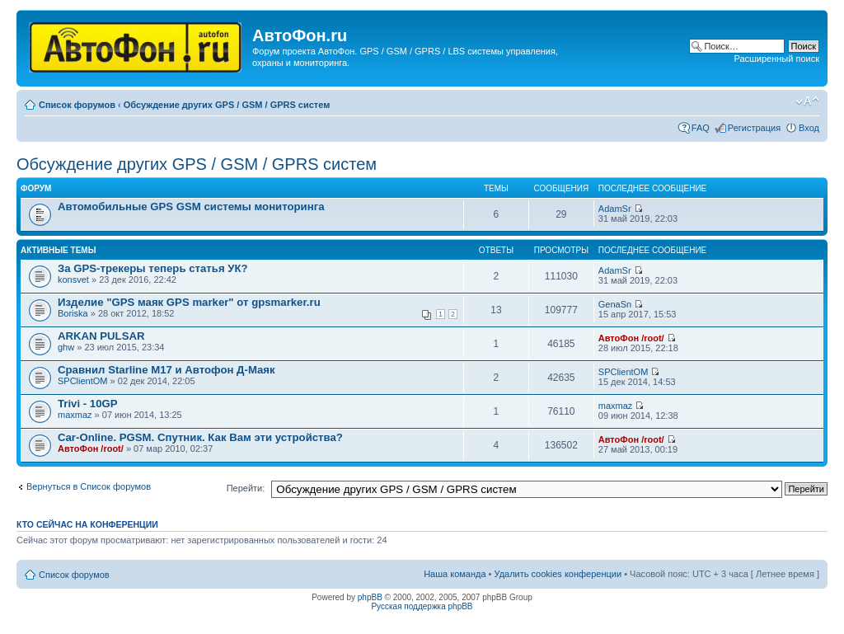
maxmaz (75, 415)
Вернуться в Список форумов (88, 486)
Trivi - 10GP (88, 403)
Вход (809, 128)
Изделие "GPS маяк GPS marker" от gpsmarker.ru (189, 302)
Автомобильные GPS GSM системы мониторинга (191, 206)
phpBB (370, 597)
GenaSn (614, 304)
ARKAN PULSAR (101, 336)
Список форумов (77, 105)
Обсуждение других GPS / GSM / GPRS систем (227, 105)
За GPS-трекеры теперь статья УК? (153, 268)
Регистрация (754, 128)
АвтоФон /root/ (631, 338)
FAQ (701, 128)
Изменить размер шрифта (807, 101)
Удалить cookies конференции (558, 574)
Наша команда (454, 574)
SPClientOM (83, 381)
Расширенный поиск (776, 58)
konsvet (73, 279)
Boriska (73, 313)
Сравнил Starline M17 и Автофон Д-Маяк (166, 370)
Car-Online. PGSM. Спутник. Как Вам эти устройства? (200, 437)
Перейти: (246, 488)
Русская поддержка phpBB (421, 606)
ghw (66, 347)
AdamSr (614, 209)
